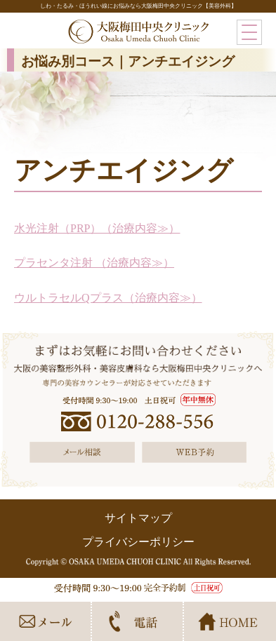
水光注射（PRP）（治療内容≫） (97, 228)
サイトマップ (138, 518)
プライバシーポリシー (138, 542)
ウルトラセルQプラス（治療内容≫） (108, 298)
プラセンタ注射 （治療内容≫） (94, 263)
